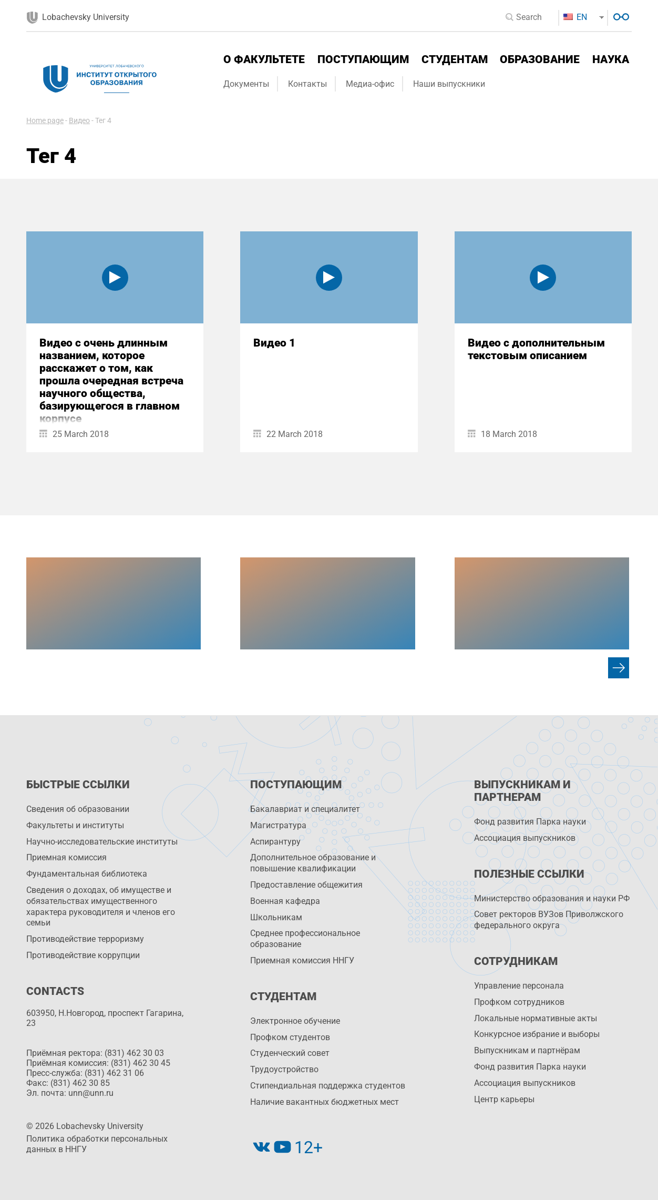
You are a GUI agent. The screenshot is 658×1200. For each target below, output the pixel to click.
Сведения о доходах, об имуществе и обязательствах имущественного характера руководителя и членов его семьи (100, 906)
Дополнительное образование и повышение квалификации (313, 862)
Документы (246, 84)
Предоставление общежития (306, 885)
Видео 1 (274, 343)
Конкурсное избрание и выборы (537, 1034)
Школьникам (276, 917)
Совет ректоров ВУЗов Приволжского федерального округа (548, 919)
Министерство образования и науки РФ (552, 898)
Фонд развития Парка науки (530, 822)
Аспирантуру (275, 842)
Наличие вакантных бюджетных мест (324, 1102)
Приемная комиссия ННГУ (302, 960)
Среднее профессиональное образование (305, 938)
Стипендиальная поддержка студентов (327, 1086)
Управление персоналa (519, 986)
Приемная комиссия (66, 857)
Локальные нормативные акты (535, 1018)
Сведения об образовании (77, 809)
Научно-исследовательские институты (102, 842)
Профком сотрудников (519, 1002)
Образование (540, 59)
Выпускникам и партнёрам (527, 1050)
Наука (610, 59)
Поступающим (363, 59)
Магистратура (278, 825)
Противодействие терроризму (85, 939)
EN (575, 17)
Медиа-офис (370, 84)
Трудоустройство (284, 1069)
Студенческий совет (290, 1053)
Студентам (454, 59)
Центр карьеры (504, 1099)
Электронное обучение (295, 1021)
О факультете (264, 59)
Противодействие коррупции (83, 955)
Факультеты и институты (75, 825)
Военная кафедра (285, 901)
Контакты (307, 84)
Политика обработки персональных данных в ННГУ (97, 1144)
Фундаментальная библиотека (86, 874)
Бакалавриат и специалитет (305, 809)
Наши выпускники (449, 84)
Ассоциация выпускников (524, 838)
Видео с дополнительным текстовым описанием (536, 349)
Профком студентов (290, 1037)
